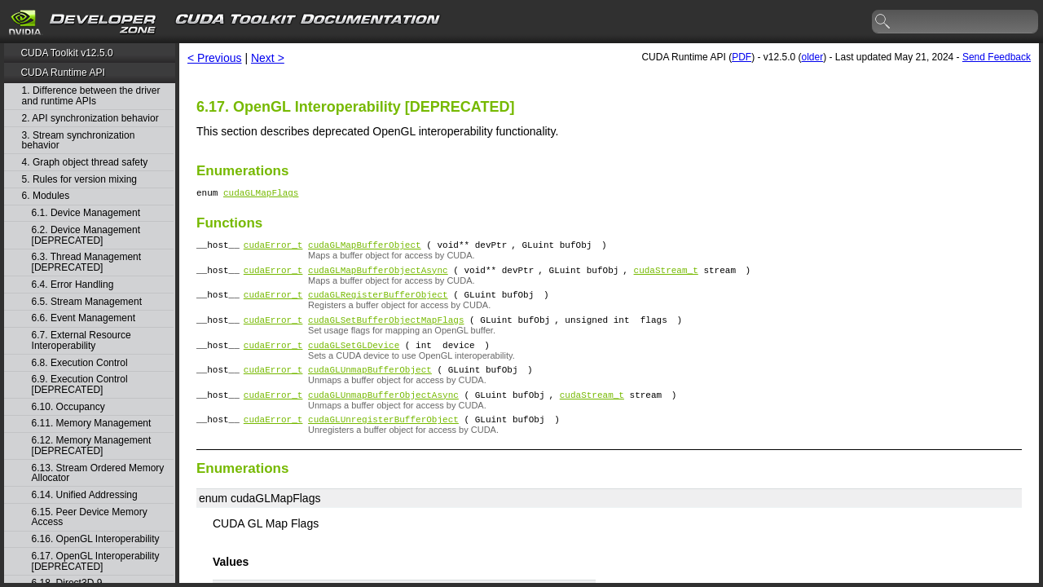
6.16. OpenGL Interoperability (96, 539)
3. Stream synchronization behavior (78, 140)
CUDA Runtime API (62, 72)
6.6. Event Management (83, 318)
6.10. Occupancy (68, 407)
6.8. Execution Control (80, 363)
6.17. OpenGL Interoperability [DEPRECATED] (96, 561)
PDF (741, 57)
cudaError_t (273, 249)
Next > (267, 57)
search (883, 22)
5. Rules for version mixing (79, 179)
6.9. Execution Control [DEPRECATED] (80, 384)
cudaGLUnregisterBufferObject (383, 441)
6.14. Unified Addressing (85, 495)
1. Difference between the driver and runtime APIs (91, 96)
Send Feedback (996, 57)
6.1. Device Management (86, 213)
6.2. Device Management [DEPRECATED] (86, 235)
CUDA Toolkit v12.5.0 (66, 53)
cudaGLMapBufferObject (364, 249)
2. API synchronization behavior (90, 118)
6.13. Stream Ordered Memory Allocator (98, 473)
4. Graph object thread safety (85, 162)
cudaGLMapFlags (260, 194)
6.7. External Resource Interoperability (81, 340)
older (812, 57)
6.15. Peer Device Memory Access (89, 517)
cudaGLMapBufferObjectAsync (378, 277)
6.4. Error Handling (73, 285)
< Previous (214, 57)
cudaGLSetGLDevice (353, 359)
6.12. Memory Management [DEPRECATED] (92, 445)
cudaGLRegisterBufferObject (378, 304)
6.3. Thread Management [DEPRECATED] (87, 262)
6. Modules (46, 196)
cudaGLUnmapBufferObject (370, 386)
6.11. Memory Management (92, 423)
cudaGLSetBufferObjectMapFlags (386, 331)
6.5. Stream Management (87, 302)
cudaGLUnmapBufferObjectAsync (383, 414)
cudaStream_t (666, 277)
